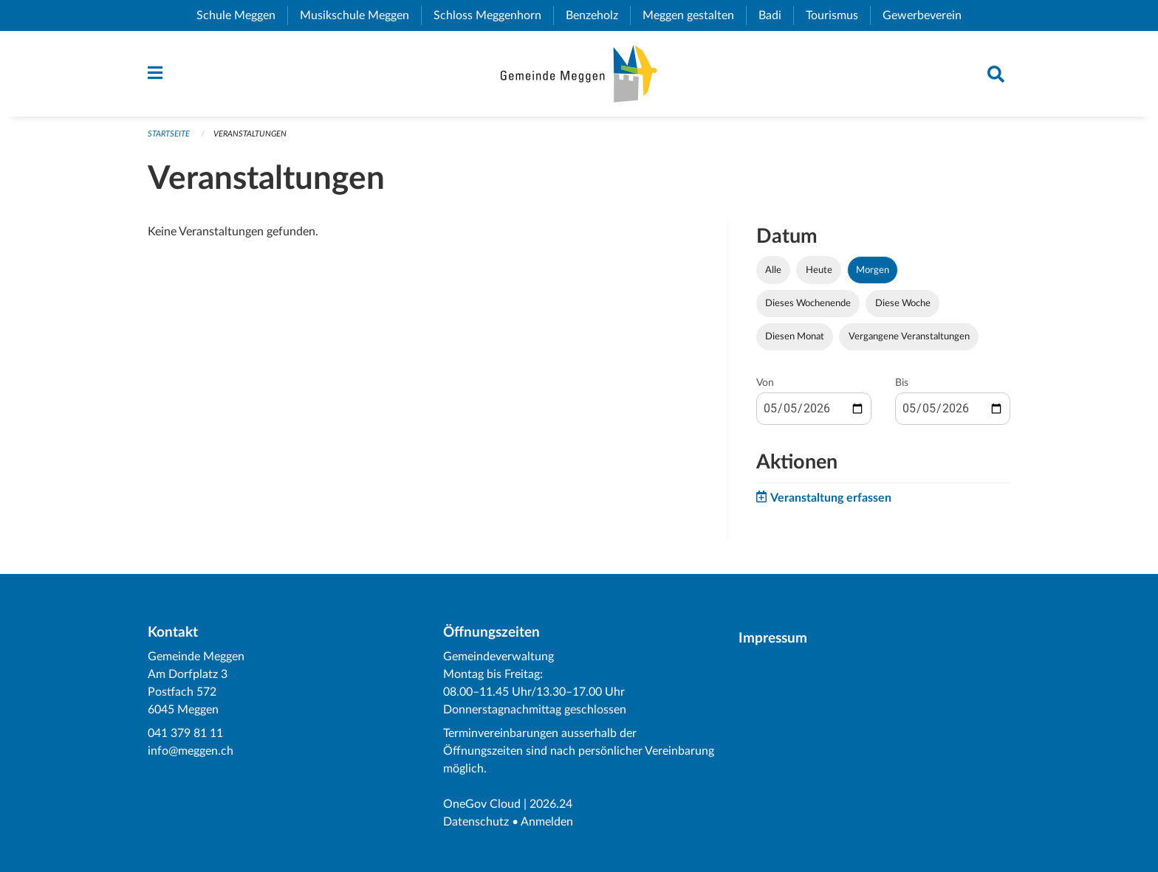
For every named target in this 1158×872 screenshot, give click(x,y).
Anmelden (547, 822)
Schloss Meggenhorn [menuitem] (493, 15)
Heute (819, 270)
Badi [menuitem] (775, 15)
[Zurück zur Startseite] (579, 73)
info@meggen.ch (190, 751)
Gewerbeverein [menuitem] (928, 15)
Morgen (872, 270)
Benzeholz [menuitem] (598, 15)
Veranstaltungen (250, 134)
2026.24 (551, 804)
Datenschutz (476, 822)
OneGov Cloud (482, 804)
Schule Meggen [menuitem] (241, 15)
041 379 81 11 (185, 733)
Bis (901, 383)
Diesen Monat (794, 336)
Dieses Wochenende (808, 303)
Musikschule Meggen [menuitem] (360, 15)
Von (765, 383)
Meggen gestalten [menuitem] (694, 15)
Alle (773, 270)
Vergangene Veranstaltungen (909, 336)
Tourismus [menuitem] (838, 15)
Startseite (169, 134)
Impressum (773, 638)
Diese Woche (903, 303)
